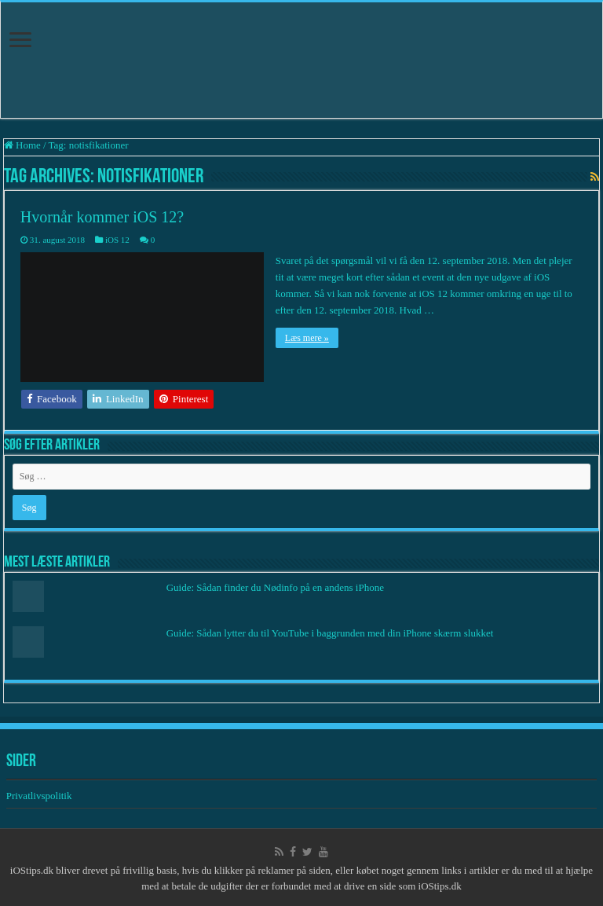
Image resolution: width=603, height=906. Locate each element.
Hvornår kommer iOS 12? (102, 217)
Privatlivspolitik (40, 795)
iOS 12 (117, 239)
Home (22, 145)
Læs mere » (307, 337)
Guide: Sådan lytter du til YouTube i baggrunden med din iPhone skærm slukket (330, 633)
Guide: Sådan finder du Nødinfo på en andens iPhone (275, 587)
